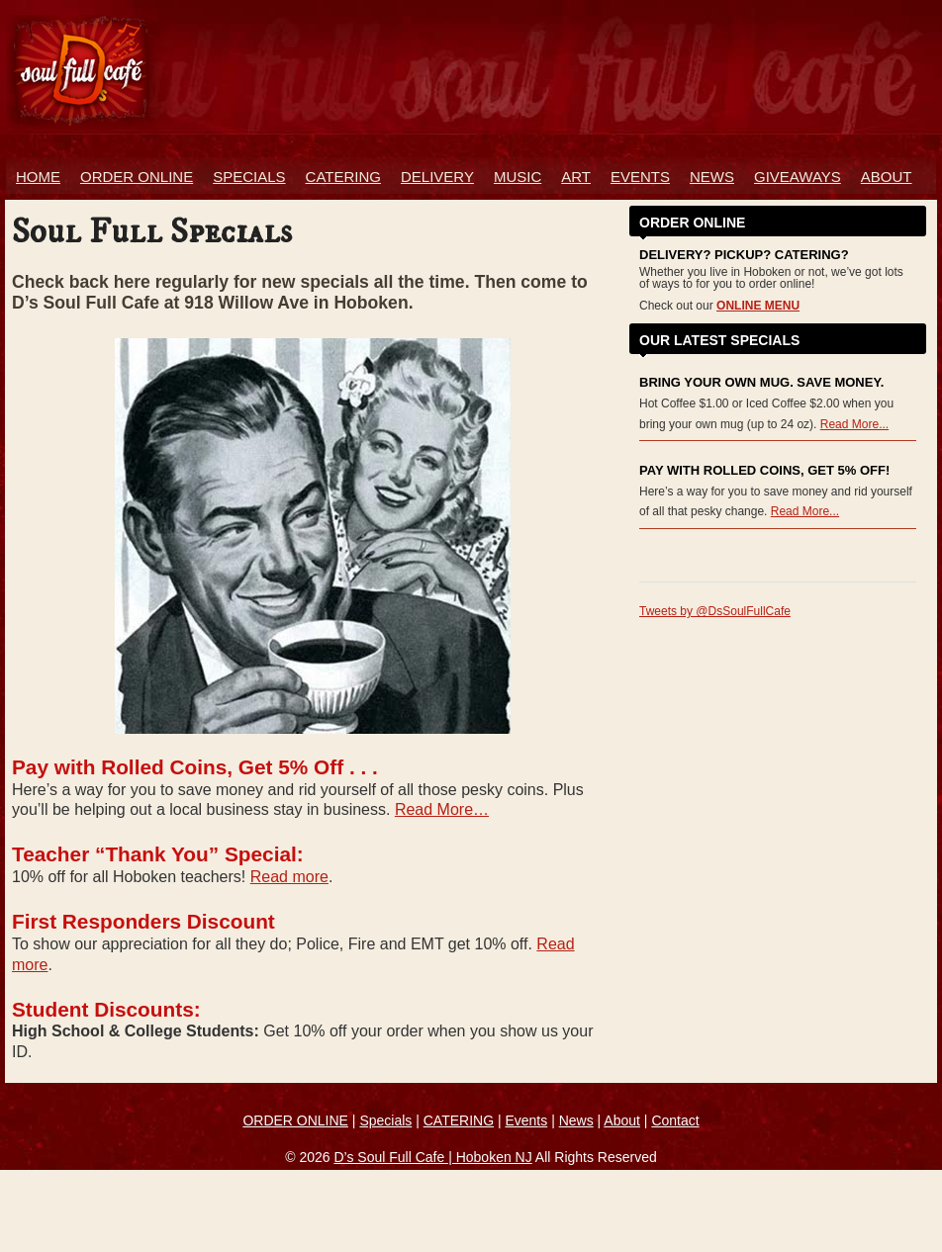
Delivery (437, 176)
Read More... (854, 424)
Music (517, 176)
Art (576, 176)
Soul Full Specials (152, 232)
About (886, 176)
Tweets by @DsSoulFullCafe (715, 611)
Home (38, 176)
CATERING (459, 1120)
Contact (675, 1120)
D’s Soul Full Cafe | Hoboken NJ (432, 1157)
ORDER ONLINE (136, 176)
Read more (289, 876)
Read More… (442, 809)
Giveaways (797, 176)
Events (640, 176)
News (712, 176)
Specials (249, 176)
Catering (343, 176)
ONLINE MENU (758, 306)
